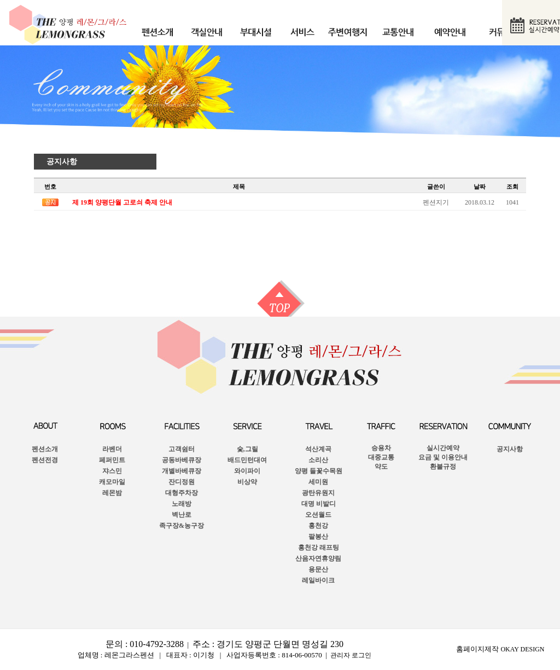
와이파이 (247, 471)
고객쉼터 (181, 449)
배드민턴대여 (247, 460)
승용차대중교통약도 (381, 457)
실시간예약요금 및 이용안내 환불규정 (443, 457)
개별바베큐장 (181, 471)
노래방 (181, 504)
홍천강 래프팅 (318, 547)
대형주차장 (181, 493)
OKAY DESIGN (522, 649)
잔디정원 (181, 482)
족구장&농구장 (181, 525)
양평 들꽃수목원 (318, 471)
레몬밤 (112, 493)
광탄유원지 (318, 493)
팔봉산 (318, 536)
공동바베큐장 (181, 460)
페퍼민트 (112, 460)
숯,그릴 (247, 449)
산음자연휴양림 (318, 558)
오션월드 (318, 514)
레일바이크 (318, 580)
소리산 (318, 460)
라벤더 (112, 449)
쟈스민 (112, 471)
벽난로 (181, 514)
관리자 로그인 (350, 655)
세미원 (318, 482)
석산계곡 (318, 449)
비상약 (247, 482)
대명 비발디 (318, 504)
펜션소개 (45, 449)
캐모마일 (112, 482)
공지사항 (61, 162)
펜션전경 (45, 460)
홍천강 (318, 525)
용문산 (318, 569)
